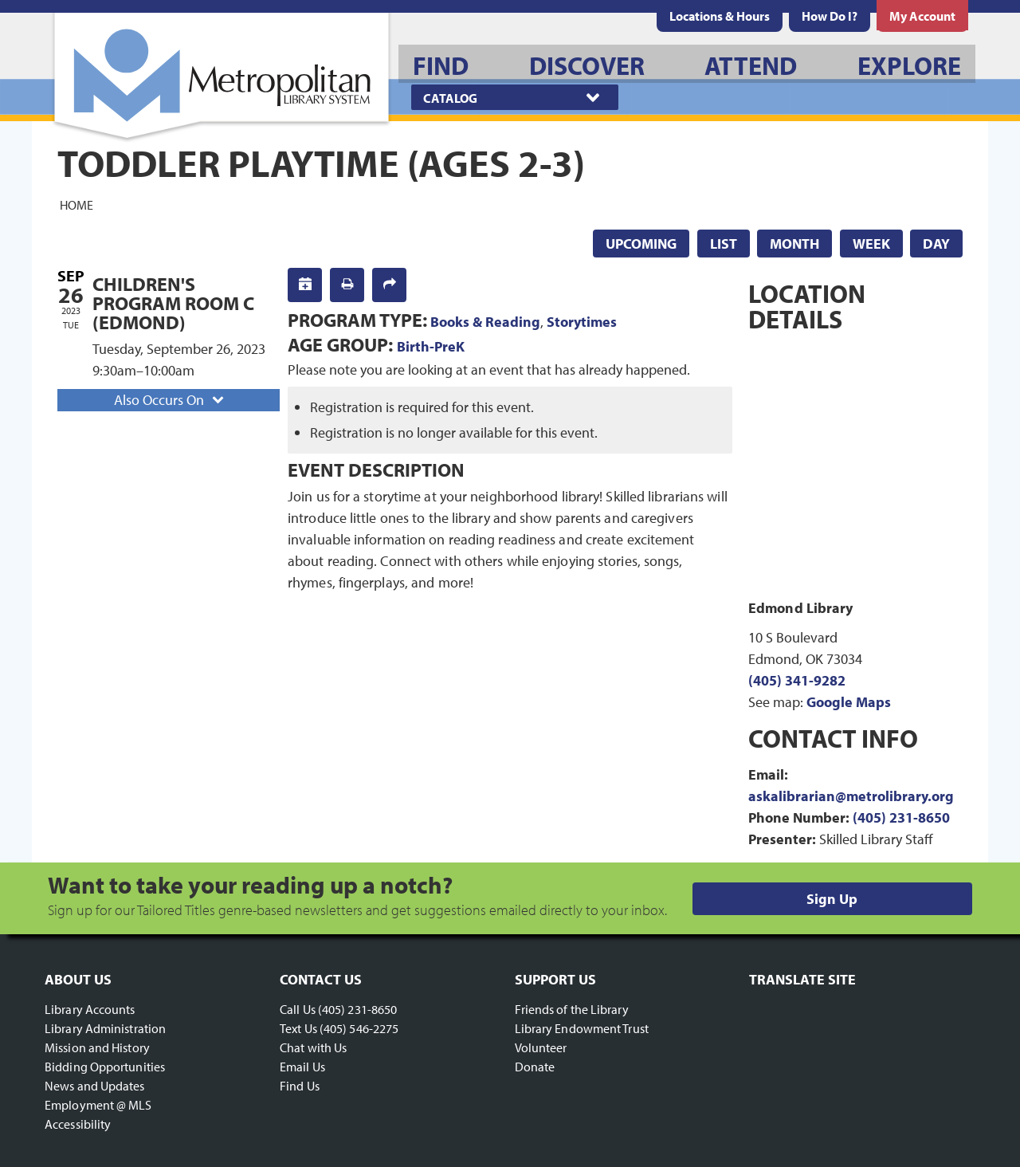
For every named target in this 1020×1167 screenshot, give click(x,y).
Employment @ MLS (98, 1105)
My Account (922, 16)
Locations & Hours (719, 16)
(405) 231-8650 (901, 817)
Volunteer (541, 1047)
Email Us (302, 1067)
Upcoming (641, 243)
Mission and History (97, 1047)
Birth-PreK (431, 346)
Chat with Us (313, 1047)
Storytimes (582, 321)
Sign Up (831, 899)
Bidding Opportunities (105, 1067)
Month (794, 243)
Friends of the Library (572, 1009)
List (723, 243)
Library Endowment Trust (582, 1028)
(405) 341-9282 (796, 680)
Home (76, 204)
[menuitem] (720, 16)
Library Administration (105, 1028)
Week (871, 243)
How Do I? (829, 16)
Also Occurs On (170, 400)
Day (936, 243)
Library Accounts (90, 1009)
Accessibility (78, 1124)
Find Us (300, 1086)
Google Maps (848, 702)
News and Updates (95, 1086)
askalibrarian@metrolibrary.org (851, 796)
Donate (535, 1067)
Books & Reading (485, 321)
